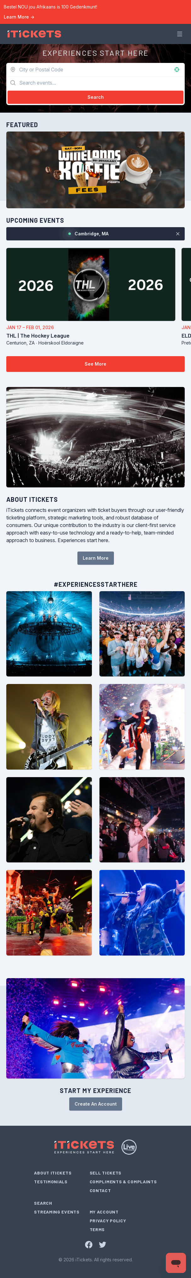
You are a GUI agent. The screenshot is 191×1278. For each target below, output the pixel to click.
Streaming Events (56, 1211)
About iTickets (52, 1172)
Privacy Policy (108, 1220)
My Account (104, 1211)
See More (95, 364)
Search (43, 1203)
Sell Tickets (105, 1172)
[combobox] (88, 69)
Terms (97, 1229)
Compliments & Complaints (123, 1181)
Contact (100, 1190)
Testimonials (50, 1181)
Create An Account (96, 1104)
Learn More (19, 17)
